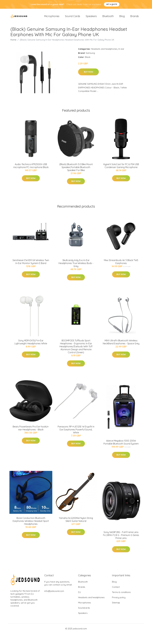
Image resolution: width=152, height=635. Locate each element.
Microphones (51, 16)
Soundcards (84, 609)
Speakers (91, 16)
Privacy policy (118, 599)
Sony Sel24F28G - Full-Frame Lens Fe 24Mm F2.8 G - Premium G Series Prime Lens (121, 536)
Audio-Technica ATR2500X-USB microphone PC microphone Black (31, 167)
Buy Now (88, 73)
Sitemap (116, 604)
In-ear (121, 50)
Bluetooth (108, 16)
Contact (116, 588)
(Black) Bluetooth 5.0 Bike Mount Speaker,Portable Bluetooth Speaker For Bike (76, 168)
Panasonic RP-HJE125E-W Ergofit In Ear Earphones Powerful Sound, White (76, 431)
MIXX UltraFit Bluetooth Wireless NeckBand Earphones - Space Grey (121, 343)
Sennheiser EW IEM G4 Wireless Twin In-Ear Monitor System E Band (31, 263)
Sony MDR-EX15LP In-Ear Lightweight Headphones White (31, 343)
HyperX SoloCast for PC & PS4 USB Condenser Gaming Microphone (121, 167)
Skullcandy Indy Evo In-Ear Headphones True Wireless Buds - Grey (76, 264)
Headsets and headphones (104, 50)
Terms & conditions (121, 593)
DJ (79, 593)
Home (13, 41)
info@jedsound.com (54, 592)
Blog (122, 16)
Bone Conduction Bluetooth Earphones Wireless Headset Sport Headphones (31, 522)
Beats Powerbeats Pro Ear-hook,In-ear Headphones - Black (31, 429)
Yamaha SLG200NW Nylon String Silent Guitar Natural (76, 521)
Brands (134, 16)
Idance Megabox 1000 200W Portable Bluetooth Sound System (121, 444)
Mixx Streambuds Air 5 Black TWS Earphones (121, 263)
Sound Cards (72, 16)
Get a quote (111, 4)
